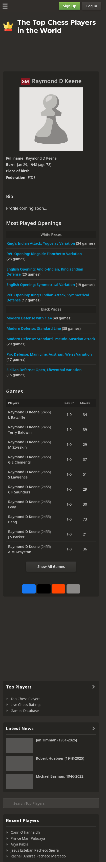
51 (85, 474)
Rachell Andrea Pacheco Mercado (38, 856)
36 (85, 549)
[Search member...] (51, 803)
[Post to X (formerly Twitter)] (44, 588)
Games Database (25, 710)
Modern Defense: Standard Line (34, 328)
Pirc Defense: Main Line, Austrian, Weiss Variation (49, 354)
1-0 (69, 414)
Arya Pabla (19, 844)
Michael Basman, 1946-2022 (59, 776)
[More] (73, 588)
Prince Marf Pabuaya (28, 838)
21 (85, 534)
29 (85, 444)
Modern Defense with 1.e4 (30, 318)
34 (85, 414)
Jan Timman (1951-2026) (56, 740)
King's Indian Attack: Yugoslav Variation (41, 243)
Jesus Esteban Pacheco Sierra (35, 850)
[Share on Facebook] (29, 588)
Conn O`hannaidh (25, 832)
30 (85, 504)
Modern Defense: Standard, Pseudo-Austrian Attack (51, 338)
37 (85, 459)
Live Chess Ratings (26, 704)
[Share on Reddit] (58, 588)
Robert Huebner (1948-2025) (60, 758)
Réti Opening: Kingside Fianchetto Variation (44, 253)
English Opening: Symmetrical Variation (41, 284)
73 (85, 519)
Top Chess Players (25, 698)
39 (85, 429)
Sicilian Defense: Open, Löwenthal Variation (44, 369)
